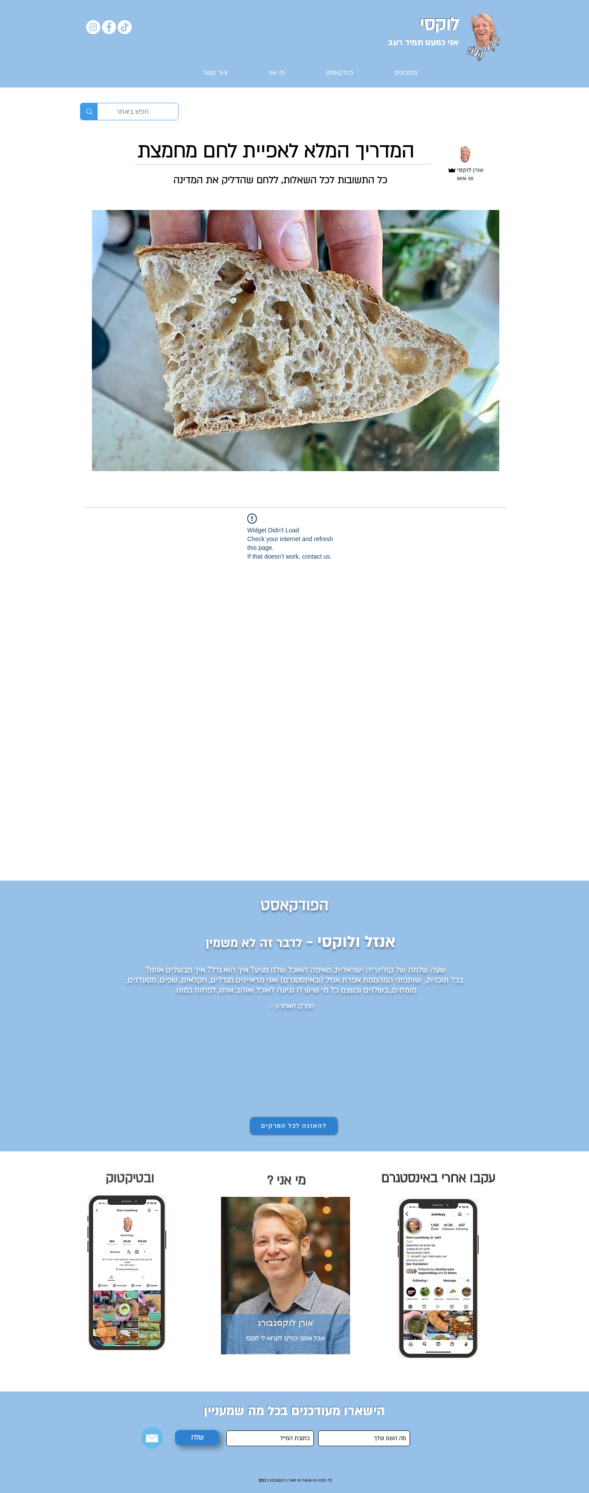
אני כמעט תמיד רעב (423, 42)
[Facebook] (109, 27)
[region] (130, 1271)
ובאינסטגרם (302, 980)
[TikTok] (125, 27)
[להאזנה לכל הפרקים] (293, 1126)
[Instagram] (93, 27)
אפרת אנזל (343, 980)
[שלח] (197, 1437)
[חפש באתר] (144, 111)
